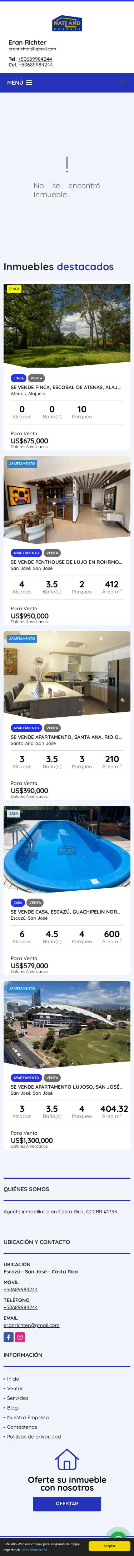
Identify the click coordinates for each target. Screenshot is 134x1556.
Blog (12, 1408)
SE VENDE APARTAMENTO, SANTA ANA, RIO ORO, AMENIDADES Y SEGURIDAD (67, 737)
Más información (34, 1550)
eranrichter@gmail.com (32, 48)
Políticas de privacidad (34, 1436)
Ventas (15, 1388)
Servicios (18, 1398)
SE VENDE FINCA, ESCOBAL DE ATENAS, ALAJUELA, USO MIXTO (67, 387)
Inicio (13, 1379)
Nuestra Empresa (28, 1417)
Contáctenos (22, 1427)
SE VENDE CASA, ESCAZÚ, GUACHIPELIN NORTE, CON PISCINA (67, 912)
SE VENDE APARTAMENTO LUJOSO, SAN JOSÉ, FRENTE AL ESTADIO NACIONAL (67, 1087)
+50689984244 (35, 59)
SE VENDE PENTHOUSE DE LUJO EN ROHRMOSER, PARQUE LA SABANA (67, 562)
